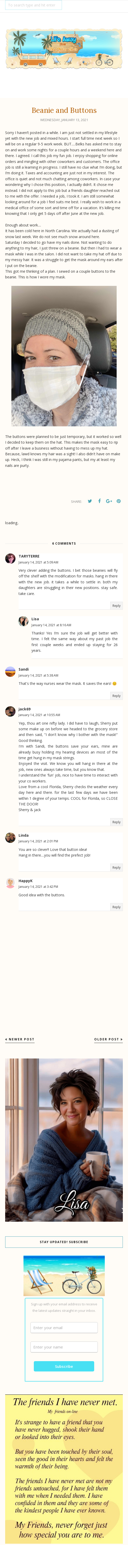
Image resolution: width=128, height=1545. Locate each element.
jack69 (24, 709)
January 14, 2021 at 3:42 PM (38, 886)
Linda (24, 835)
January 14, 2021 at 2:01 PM (38, 841)
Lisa (35, 618)
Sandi (24, 669)
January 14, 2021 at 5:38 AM (38, 675)
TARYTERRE (29, 556)
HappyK (26, 880)
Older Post (106, 1039)
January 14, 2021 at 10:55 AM (39, 715)
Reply (117, 605)
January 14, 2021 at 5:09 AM (38, 562)
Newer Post (22, 1039)
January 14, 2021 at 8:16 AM (51, 625)
